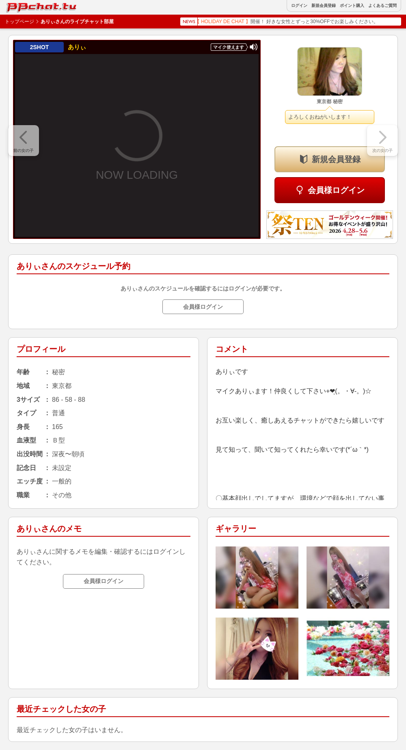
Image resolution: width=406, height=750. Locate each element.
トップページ (19, 21)
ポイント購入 (352, 6)
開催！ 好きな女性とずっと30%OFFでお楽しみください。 (293, 21)
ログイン (299, 6)
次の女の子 (382, 150)
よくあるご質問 (382, 6)
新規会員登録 (323, 6)
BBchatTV (24, 5)
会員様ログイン (336, 190)
